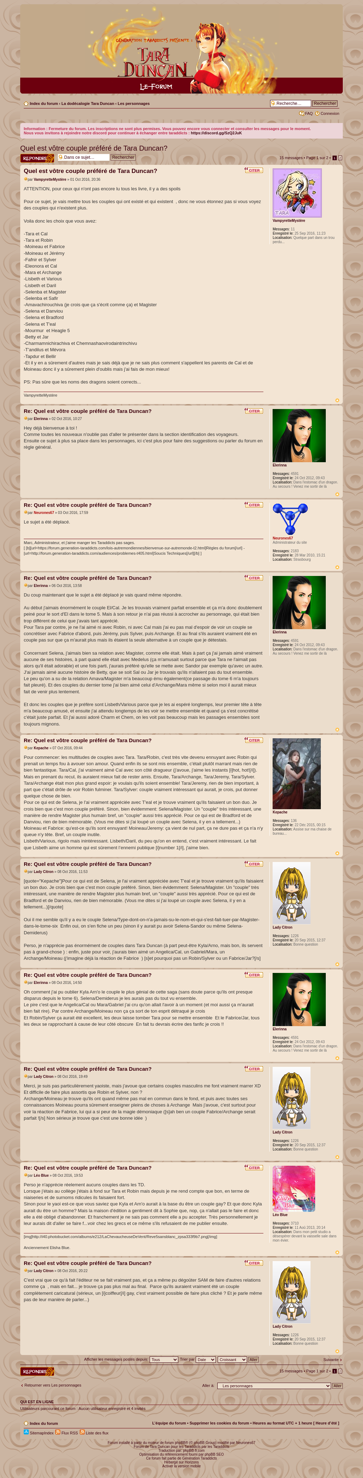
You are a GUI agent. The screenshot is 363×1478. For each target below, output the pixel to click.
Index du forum (44, 103)
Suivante (331, 1359)
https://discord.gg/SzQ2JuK (216, 133)
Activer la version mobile (181, 1466)
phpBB (180, 1443)
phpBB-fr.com (194, 1450)
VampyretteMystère (50, 179)
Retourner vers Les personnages (52, 1385)
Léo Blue (41, 1175)
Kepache (41, 748)
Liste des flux (94, 1433)
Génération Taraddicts (199, 1458)
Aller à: (208, 1385)
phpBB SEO (214, 1454)
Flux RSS (66, 1433)
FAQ (309, 113)
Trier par (198, 1359)
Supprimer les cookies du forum (219, 1423)
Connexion (329, 113)
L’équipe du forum (169, 1423)
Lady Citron (44, 872)
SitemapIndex (39, 1433)
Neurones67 (44, 513)
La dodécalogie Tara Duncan (87, 103)
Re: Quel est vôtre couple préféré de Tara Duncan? (88, 411)
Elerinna (41, 419)
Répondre (37, 158)
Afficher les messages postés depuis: (131, 1359)
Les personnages (134, 103)
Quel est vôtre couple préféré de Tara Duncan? (93, 148)
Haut (337, 400)
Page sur (317, 158)
